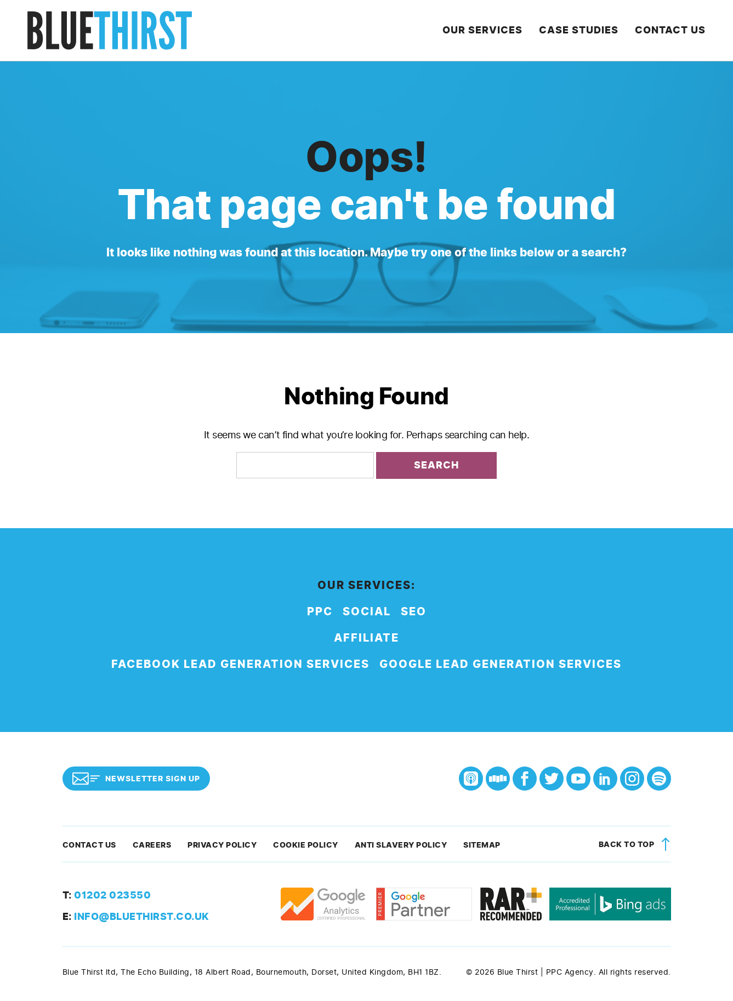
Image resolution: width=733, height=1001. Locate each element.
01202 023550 (106, 895)
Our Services (482, 30)
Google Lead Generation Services (500, 664)
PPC (320, 611)
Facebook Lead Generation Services (240, 664)
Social (367, 611)
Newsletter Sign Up (136, 778)
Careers (152, 845)
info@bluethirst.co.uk (135, 916)
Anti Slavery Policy (401, 845)
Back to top (636, 845)
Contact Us (670, 30)
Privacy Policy (222, 845)
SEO (414, 611)
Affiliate (366, 638)
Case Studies (578, 30)
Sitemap (482, 845)
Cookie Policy (305, 845)
